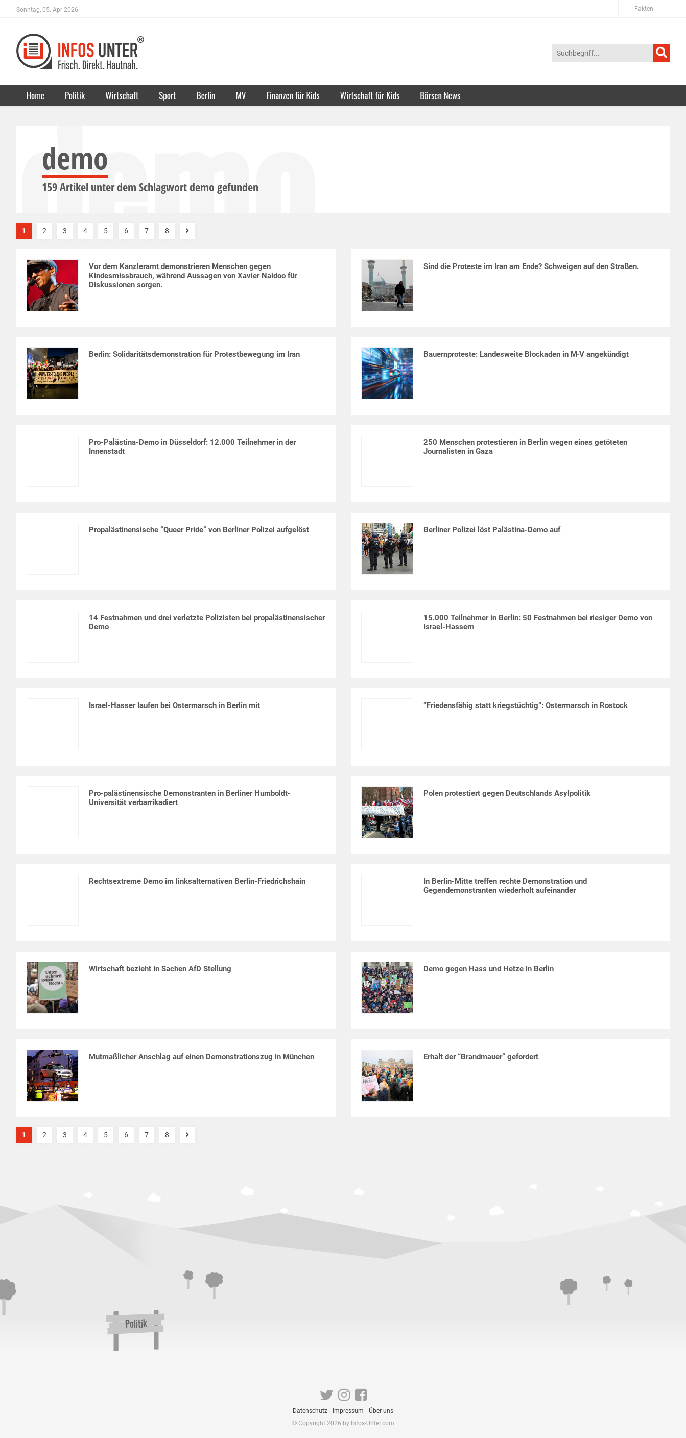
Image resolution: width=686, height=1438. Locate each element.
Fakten (643, 8)
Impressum (348, 1411)
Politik (75, 95)
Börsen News (440, 95)
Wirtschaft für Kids (370, 95)
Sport (167, 95)
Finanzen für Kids (292, 95)
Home (35, 95)
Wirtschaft (121, 95)
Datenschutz (310, 1411)
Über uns (381, 1411)
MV (241, 95)
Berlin (206, 95)
